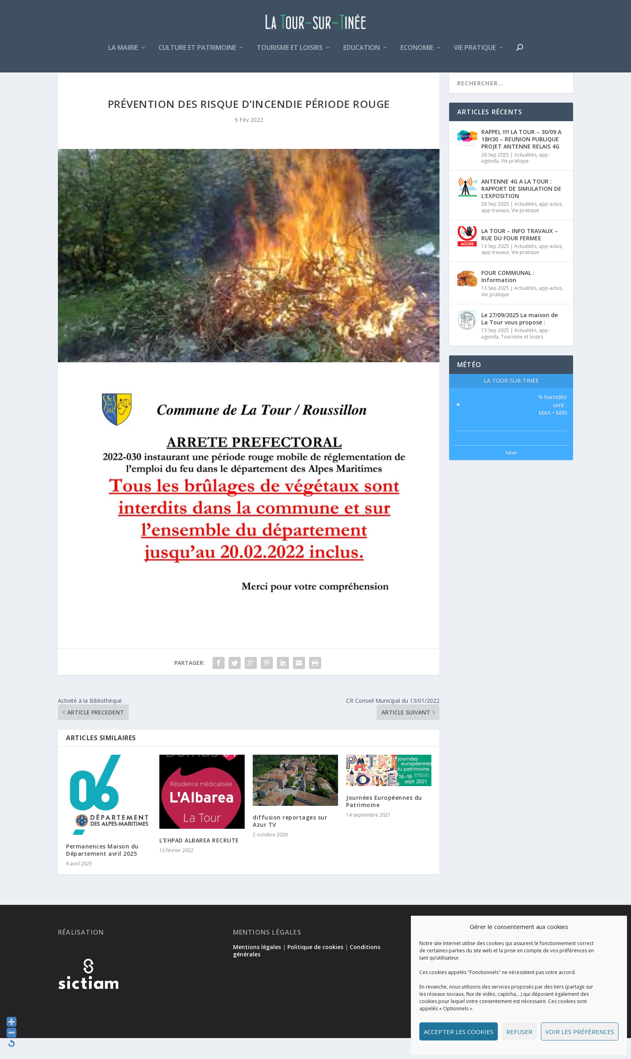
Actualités (525, 175)
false (511, 474)
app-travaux (495, 231)
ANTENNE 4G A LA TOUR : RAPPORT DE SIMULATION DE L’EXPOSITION (521, 209)
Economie (416, 54)
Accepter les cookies (458, 1032)
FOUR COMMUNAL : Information (507, 297)
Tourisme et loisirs (290, 54)
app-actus (550, 224)
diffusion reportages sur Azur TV (290, 841)
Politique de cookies (315, 968)
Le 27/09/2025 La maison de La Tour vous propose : (519, 339)
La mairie (123, 54)
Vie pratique (475, 54)
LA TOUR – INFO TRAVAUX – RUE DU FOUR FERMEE (519, 255)
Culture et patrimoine (197, 54)
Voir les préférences (579, 1032)
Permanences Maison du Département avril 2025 (102, 870)
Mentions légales (257, 968)
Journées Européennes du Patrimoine (384, 822)
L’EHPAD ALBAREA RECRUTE (199, 861)
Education (361, 54)
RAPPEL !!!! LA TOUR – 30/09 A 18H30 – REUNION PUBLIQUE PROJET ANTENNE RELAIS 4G (521, 160)
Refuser (519, 1032)
